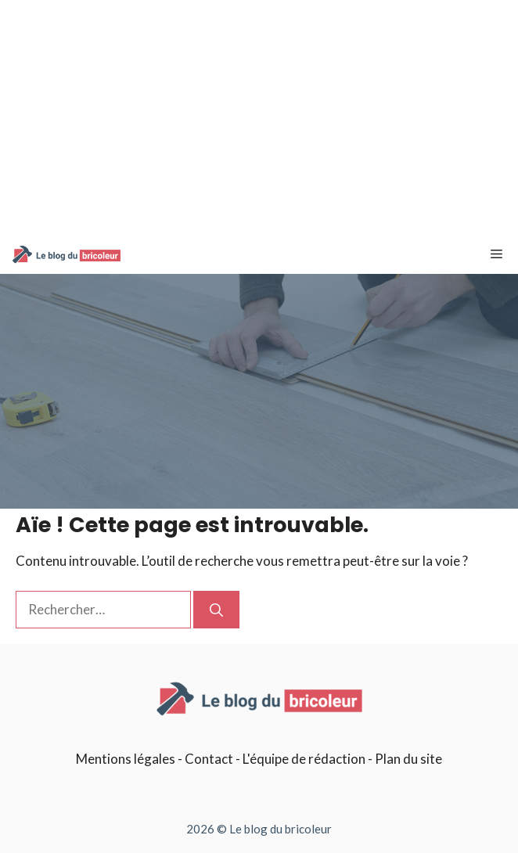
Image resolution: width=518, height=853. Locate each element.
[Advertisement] (259, 117)
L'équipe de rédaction (304, 758)
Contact (209, 758)
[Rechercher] (216, 609)
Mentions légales (125, 758)
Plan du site (408, 758)
